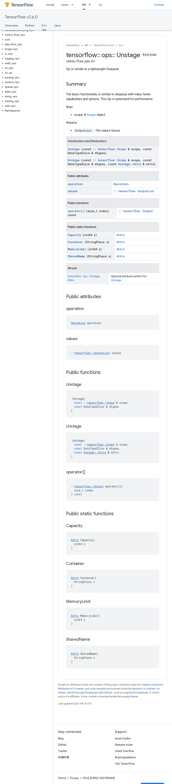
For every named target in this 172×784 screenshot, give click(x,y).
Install (50, 5)
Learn (65, 5)
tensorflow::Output (138, 211)
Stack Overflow (124, 751)
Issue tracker (123, 738)
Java (57, 25)
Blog (61, 738)
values (72, 191)
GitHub (159, 5)
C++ (121, 45)
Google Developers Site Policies (94, 692)
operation (75, 184)
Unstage (74, 149)
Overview (11, 25)
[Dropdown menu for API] (91, 4)
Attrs (120, 235)
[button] (26, 30)
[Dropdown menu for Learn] (73, 4)
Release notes (124, 744)
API (86, 45)
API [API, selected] (84, 5)
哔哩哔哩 (63, 757)
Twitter (62, 751)
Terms (62, 778)
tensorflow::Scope (113, 149)
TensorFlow (72, 45)
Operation (121, 184)
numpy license (130, 696)
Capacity (75, 235)
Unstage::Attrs (130, 164)
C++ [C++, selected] (44, 25)
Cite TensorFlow (125, 763)
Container (76, 242)
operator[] (77, 211)
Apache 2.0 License (143, 688)
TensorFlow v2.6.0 (21, 17)
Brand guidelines (125, 757)
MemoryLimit (77, 249)
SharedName (77, 256)
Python (29, 25)
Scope (92, 115)
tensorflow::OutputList (136, 191)
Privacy (74, 778)
